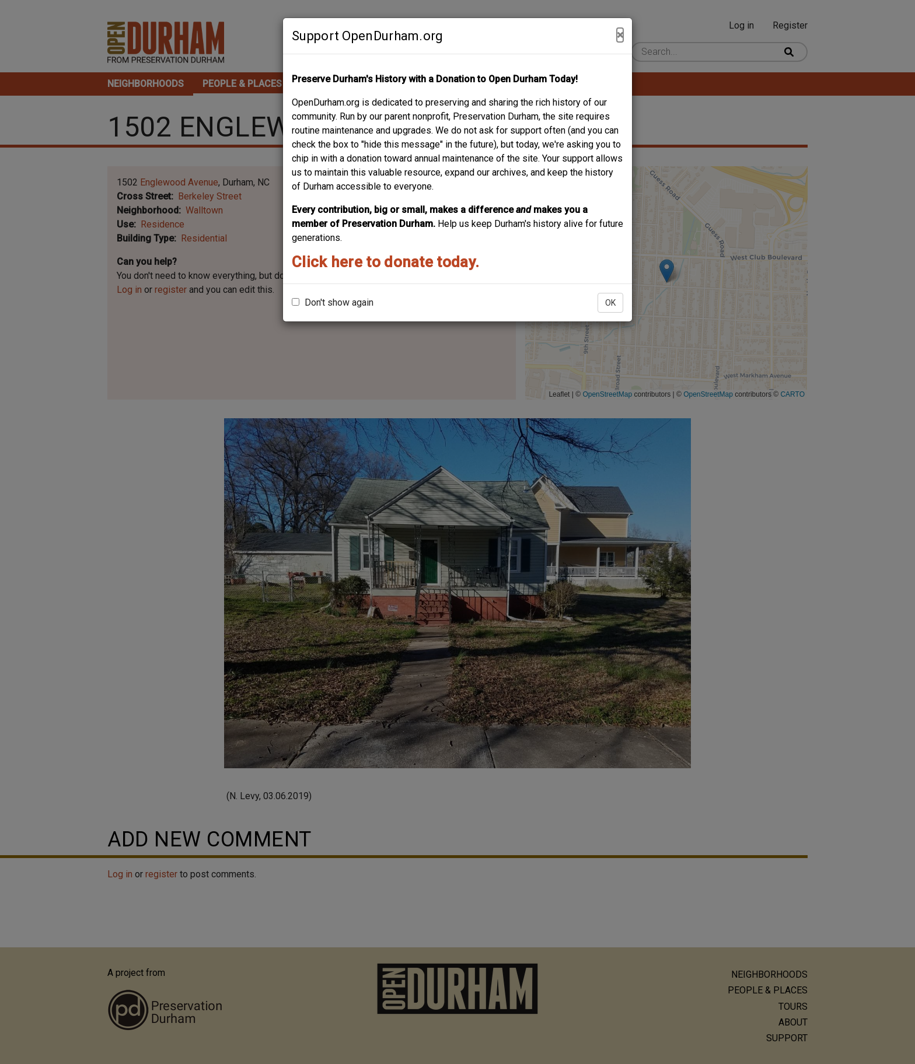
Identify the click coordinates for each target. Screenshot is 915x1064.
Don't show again (332, 302)
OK (610, 302)
